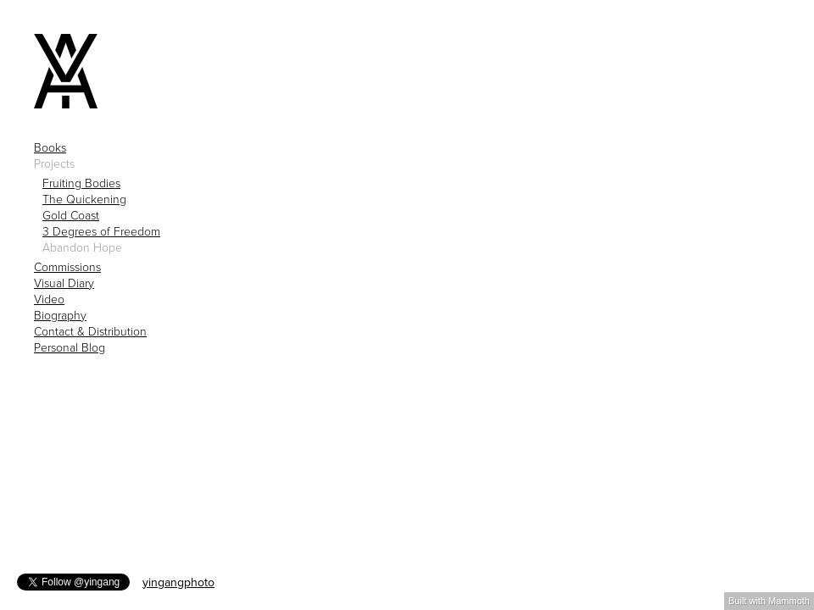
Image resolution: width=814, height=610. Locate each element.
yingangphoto (178, 582)
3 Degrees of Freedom (101, 232)
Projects (54, 164)
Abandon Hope (82, 248)
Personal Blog (69, 348)
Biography (60, 316)
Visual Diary (64, 284)
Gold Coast (70, 216)
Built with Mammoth (769, 601)
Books (50, 148)
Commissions (67, 268)
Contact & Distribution (90, 332)
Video (49, 300)
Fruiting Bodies (81, 184)
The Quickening (84, 200)
